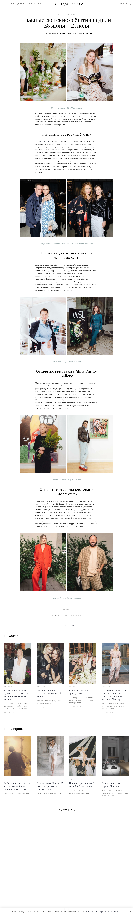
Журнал (122, 4)
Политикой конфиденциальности (102, 912)
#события (69, 626)
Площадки (36, 4)
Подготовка (9, 779)
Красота (105, 779)
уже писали (44, 141)
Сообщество (17, 4)
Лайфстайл (42, 779)
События (8, 686)
